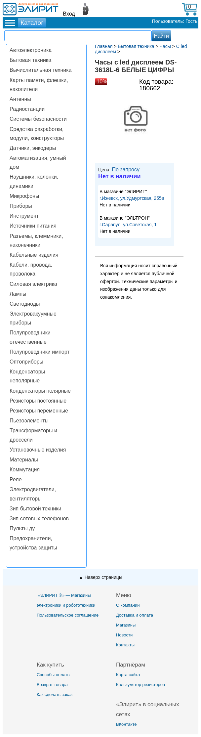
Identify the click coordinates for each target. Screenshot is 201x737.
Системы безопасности (38, 119)
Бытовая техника (30, 60)
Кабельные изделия (34, 255)
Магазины (126, 625)
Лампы (18, 294)
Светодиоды (25, 304)
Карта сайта (128, 674)
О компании (128, 605)
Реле (16, 479)
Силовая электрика (33, 284)
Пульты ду (22, 528)
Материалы (24, 459)
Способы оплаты (53, 674)
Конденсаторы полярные (40, 391)
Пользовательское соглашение (68, 615)
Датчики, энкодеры (33, 148)
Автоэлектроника (31, 50)
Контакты (125, 644)
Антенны (20, 99)
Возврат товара (52, 684)
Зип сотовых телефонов (39, 518)
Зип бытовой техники (35, 508)
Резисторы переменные (39, 410)
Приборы (21, 206)
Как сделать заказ (54, 694)
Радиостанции (27, 109)
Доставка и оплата (134, 615)
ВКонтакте (126, 724)
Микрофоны (24, 196)
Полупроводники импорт (40, 352)
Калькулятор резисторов (140, 684)
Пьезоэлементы (29, 420)
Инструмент (24, 216)
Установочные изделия (38, 450)
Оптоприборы (26, 362)
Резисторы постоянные (38, 401)
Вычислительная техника (40, 70)
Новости (124, 634)
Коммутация (25, 469)
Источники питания (33, 226)
